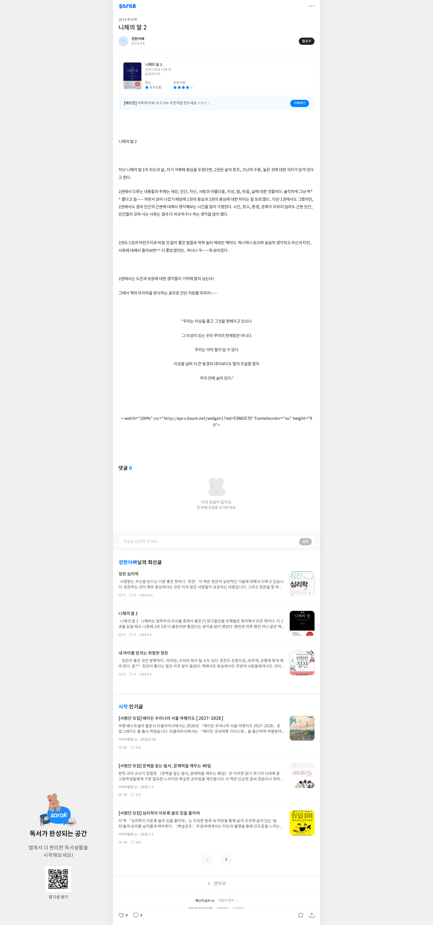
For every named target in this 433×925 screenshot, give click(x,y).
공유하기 (312, 915)
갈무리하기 (300, 915)
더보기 (312, 6)
